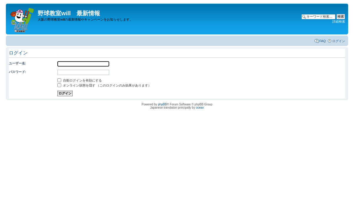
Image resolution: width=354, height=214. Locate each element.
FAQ (322, 41)
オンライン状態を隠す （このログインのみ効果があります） (104, 85)
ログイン (338, 41)
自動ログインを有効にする (79, 80)
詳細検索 (338, 21)
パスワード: (17, 72)
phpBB (162, 104)
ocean (200, 107)
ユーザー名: (17, 63)
